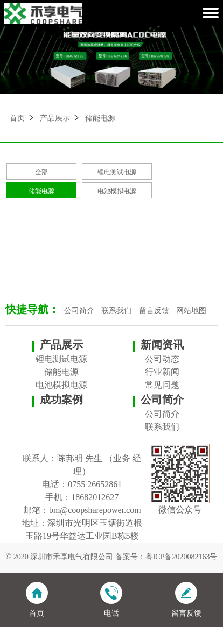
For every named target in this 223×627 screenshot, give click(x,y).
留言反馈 (154, 311)
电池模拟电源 (116, 191)
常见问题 (162, 384)
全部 (41, 172)
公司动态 (162, 359)
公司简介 (79, 311)
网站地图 (191, 311)
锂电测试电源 (116, 172)
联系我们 (116, 311)
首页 (17, 118)
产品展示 (55, 118)
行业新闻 (162, 371)
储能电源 (100, 118)
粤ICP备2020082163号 (181, 557)
